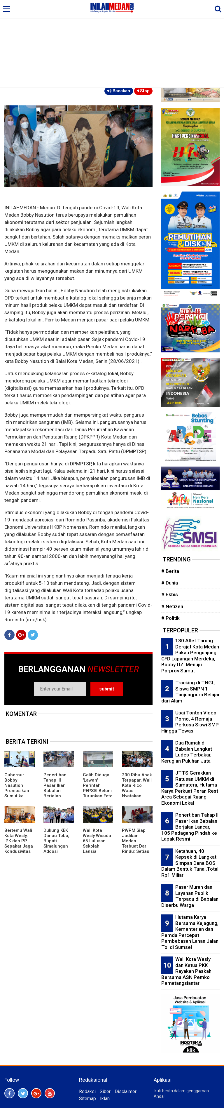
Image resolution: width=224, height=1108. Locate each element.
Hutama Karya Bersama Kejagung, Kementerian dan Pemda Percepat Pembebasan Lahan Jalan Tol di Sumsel (189, 932)
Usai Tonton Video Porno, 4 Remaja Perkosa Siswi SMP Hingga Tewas (190, 722)
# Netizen (172, 606)
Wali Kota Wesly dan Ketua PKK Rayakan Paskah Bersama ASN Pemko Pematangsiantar (186, 971)
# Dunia (169, 583)
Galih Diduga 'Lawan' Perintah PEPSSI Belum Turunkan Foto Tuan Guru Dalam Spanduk (98, 793)
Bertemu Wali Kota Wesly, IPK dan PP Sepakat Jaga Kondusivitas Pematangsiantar (19, 846)
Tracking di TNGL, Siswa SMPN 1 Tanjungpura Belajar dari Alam (190, 692)
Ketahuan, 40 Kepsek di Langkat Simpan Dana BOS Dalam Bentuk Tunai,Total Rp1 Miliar (189, 863)
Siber (105, 1091)
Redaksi (87, 1091)
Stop (143, 90)
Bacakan (118, 90)
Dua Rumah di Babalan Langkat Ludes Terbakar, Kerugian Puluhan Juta (186, 752)
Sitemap (87, 1098)
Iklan (105, 1098)
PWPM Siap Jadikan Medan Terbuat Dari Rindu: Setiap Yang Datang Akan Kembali (136, 846)
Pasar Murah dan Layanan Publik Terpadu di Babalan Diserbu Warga (189, 896)
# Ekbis (169, 594)
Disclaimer (125, 1091)
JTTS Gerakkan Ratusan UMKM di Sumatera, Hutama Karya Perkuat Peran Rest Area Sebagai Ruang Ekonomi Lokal (189, 788)
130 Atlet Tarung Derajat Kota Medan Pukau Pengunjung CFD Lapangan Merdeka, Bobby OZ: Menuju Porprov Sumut (190, 656)
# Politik (170, 618)
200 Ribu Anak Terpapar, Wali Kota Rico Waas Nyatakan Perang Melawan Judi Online (137, 793)
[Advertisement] (112, 44)
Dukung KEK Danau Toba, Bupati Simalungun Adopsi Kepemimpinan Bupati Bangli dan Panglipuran (57, 851)
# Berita (170, 571)
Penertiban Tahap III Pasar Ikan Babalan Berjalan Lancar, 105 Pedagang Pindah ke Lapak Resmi (56, 796)
